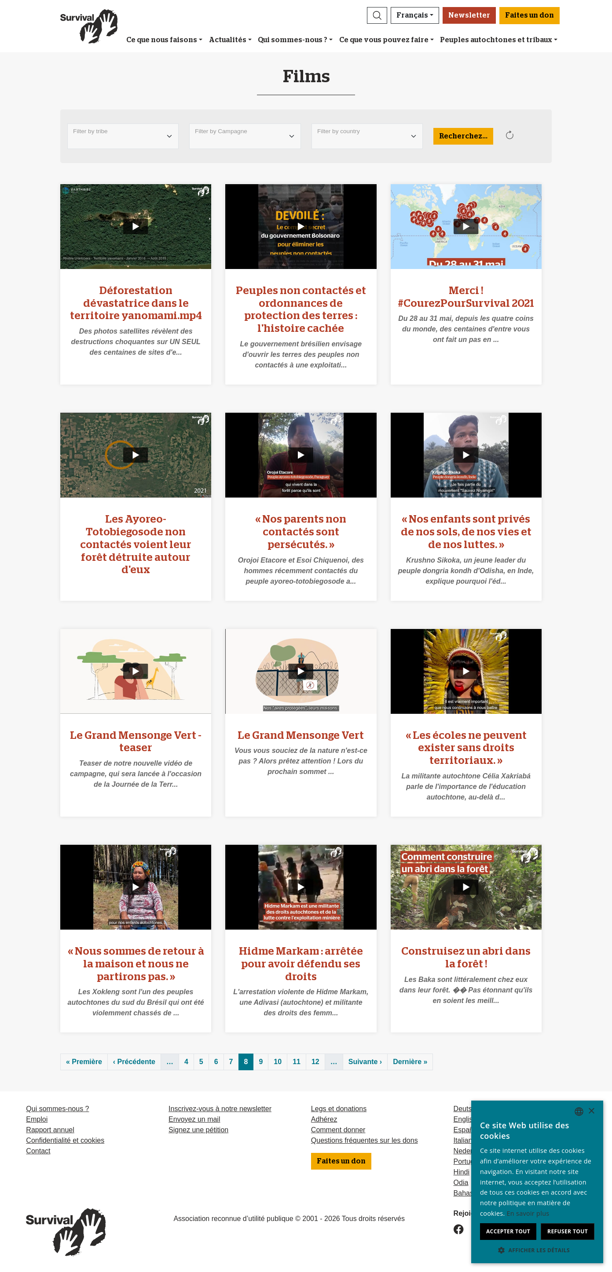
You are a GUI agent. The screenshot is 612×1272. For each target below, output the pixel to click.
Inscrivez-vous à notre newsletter (220, 1108)
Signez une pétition (198, 1130)
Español (466, 1130)
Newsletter (469, 15)
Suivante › (365, 1061)
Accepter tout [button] (508, 1231)
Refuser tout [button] (567, 1231)
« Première (84, 1061)
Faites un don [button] (529, 15)
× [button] (591, 1111)
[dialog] (537, 1182)
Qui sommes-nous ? (292, 40)
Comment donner (338, 1130)
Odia (461, 1182)
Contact (38, 1151)
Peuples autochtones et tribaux (496, 40)
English (465, 1119)
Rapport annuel (50, 1130)
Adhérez (324, 1119)
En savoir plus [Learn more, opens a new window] (528, 1213)
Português (470, 1161)
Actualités (227, 40)
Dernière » (410, 1061)
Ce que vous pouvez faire (384, 40)
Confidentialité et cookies (65, 1140)
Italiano (465, 1140)
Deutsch (467, 1108)
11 (297, 1061)
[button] (377, 15)
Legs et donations (338, 1108)
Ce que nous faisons (161, 40)
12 (315, 1061)
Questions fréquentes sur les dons (364, 1140)
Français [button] (412, 15)
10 (278, 1061)
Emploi (37, 1119)
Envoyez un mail (194, 1119)
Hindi (461, 1172)
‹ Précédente (134, 1061)
